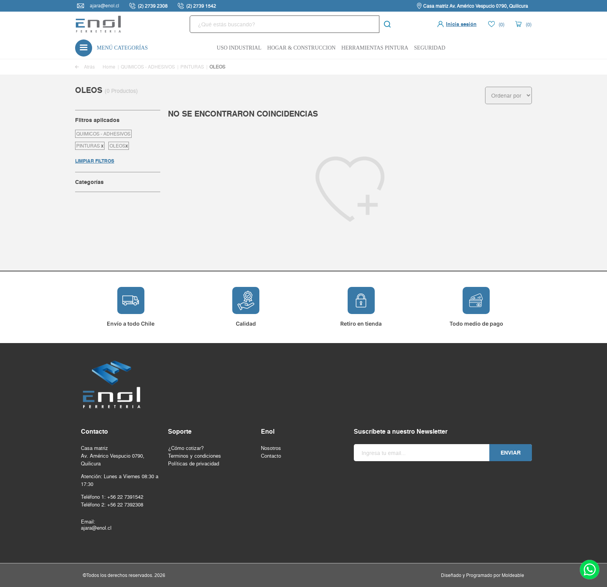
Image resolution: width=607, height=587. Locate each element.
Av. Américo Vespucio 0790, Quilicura (112, 459)
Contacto (271, 455)
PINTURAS (192, 67)
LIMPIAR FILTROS (94, 161)
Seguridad (430, 47)
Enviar (511, 453)
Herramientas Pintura (374, 47)
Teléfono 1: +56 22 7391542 (112, 496)
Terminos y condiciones (194, 455)
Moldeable (513, 575)
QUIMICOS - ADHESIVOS (148, 67)
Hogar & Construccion (301, 47)
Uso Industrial (239, 47)
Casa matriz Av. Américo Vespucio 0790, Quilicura (475, 6)
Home (109, 67)
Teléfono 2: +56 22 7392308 (112, 504)
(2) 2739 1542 (201, 6)
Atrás (85, 67)
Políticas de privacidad (193, 463)
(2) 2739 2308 (153, 6)
